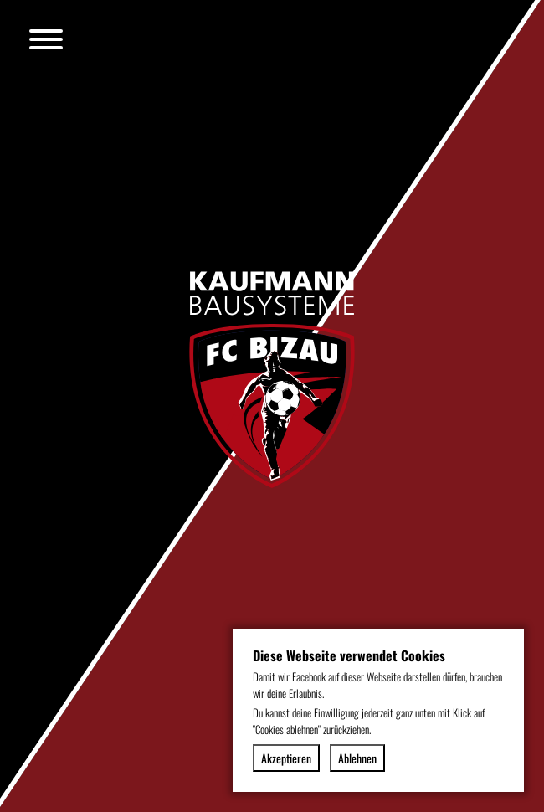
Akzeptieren (286, 758)
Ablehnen (357, 758)
